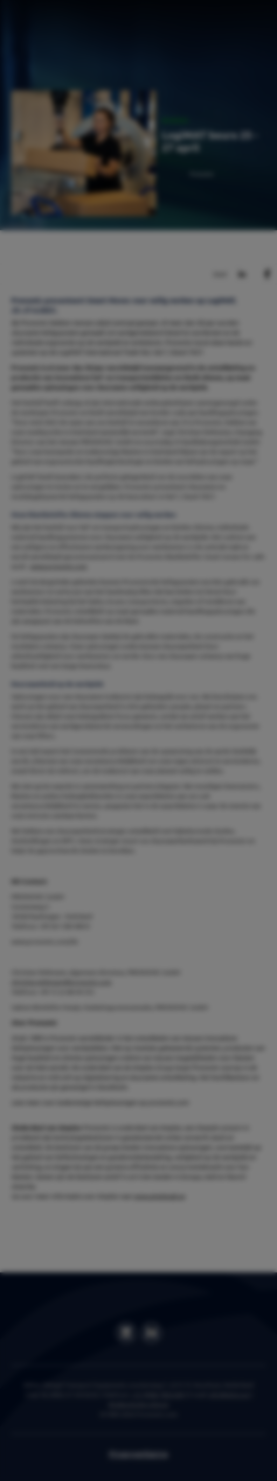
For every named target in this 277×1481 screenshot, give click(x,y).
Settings (203, 785)
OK (240, 785)
